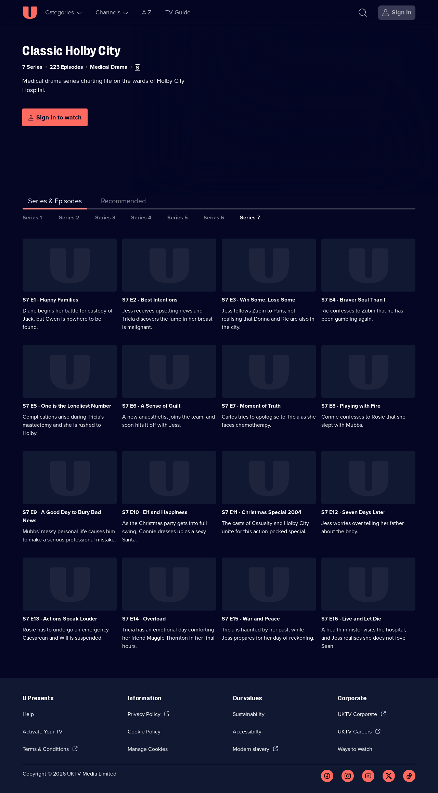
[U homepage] (30, 12)
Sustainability (249, 714)
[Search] (363, 12)
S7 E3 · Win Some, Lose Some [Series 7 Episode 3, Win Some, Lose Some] (258, 300)
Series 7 (250, 217)
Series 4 (141, 217)
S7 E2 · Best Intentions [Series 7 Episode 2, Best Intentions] (150, 300)
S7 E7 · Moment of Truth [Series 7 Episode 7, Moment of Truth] (251, 406)
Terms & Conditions (46, 749)
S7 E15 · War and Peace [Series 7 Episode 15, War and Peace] (251, 619)
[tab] (123, 202)
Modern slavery (251, 749)
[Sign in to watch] (55, 117)
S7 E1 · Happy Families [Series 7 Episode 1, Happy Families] (50, 300)
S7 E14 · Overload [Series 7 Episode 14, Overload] (144, 619)
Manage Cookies (148, 749)
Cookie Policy (144, 732)
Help (28, 714)
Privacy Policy (144, 714)
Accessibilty (247, 732)
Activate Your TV (43, 732)
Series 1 (32, 217)
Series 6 (214, 217)
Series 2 (69, 217)
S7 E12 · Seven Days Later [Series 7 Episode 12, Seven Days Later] (353, 512)
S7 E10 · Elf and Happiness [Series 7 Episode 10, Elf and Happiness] (155, 512)
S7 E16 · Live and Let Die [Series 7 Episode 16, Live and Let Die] (351, 619)
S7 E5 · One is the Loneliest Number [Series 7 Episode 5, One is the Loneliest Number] (67, 406)
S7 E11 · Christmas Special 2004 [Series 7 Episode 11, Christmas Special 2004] (261, 512)
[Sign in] (396, 12)
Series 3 (105, 217)
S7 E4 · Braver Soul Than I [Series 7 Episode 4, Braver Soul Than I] (353, 300)
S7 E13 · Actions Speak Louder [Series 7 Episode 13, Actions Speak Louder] (60, 619)
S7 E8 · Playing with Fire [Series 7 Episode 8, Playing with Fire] (351, 406)
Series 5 (177, 217)
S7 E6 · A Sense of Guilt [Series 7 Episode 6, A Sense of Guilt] (151, 406)
